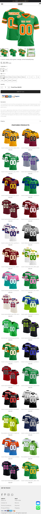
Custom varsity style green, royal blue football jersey (30, 195)
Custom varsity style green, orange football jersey (10, 361)
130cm (10, 77)
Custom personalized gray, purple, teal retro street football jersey (30, 171)
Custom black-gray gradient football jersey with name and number (30, 243)
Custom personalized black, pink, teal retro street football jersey (10, 480)
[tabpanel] (20, 27)
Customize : (4, 66)
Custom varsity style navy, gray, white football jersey (30, 433)
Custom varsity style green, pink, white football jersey (30, 290)
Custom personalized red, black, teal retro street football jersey (10, 385)
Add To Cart (20, 91)
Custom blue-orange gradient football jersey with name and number (10, 456)
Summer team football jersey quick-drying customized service (10, 338)
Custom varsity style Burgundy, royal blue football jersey (10, 195)
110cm (2, 77)
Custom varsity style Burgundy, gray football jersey (30, 219)
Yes (6, 69)
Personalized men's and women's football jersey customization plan (30, 456)
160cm (23, 77)
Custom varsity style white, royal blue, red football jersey (10, 243)
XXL (2, 80)
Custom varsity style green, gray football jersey (30, 385)
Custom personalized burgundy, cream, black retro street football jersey (10, 219)
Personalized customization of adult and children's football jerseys (10, 433)
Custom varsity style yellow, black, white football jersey (10, 148)
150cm (19, 77)
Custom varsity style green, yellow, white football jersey (30, 480)
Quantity (3, 84)
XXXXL (10, 80)
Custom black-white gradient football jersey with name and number (30, 409)
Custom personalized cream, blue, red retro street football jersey (10, 314)
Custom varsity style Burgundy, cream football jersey (10, 266)
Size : (3, 73)
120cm (6, 77)
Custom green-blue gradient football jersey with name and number (30, 314)
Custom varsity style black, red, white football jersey (10, 409)
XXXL (6, 80)
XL (38, 77)
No (3, 70)
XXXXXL (15, 80)
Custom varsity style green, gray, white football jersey (10, 171)
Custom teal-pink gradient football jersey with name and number (10, 290)
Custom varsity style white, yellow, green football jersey (30, 266)
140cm (15, 77)
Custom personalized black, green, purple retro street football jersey (30, 338)
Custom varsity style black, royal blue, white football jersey (30, 361)
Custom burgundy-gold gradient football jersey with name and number (30, 148)
